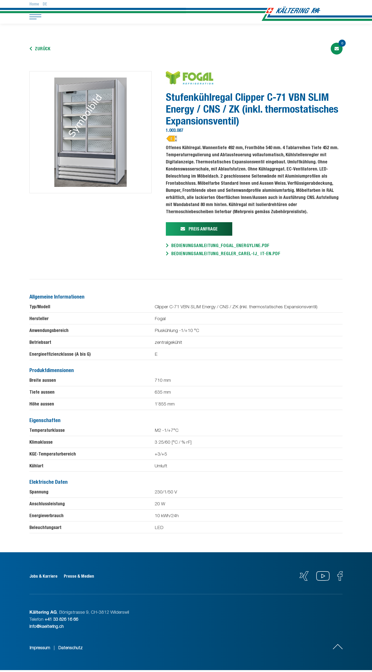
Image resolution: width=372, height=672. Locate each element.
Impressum (40, 649)
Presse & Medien (84, 578)
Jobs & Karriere (44, 578)
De (45, 4)
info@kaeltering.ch (47, 628)
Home (34, 4)
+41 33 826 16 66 (63, 621)
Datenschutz (71, 649)
